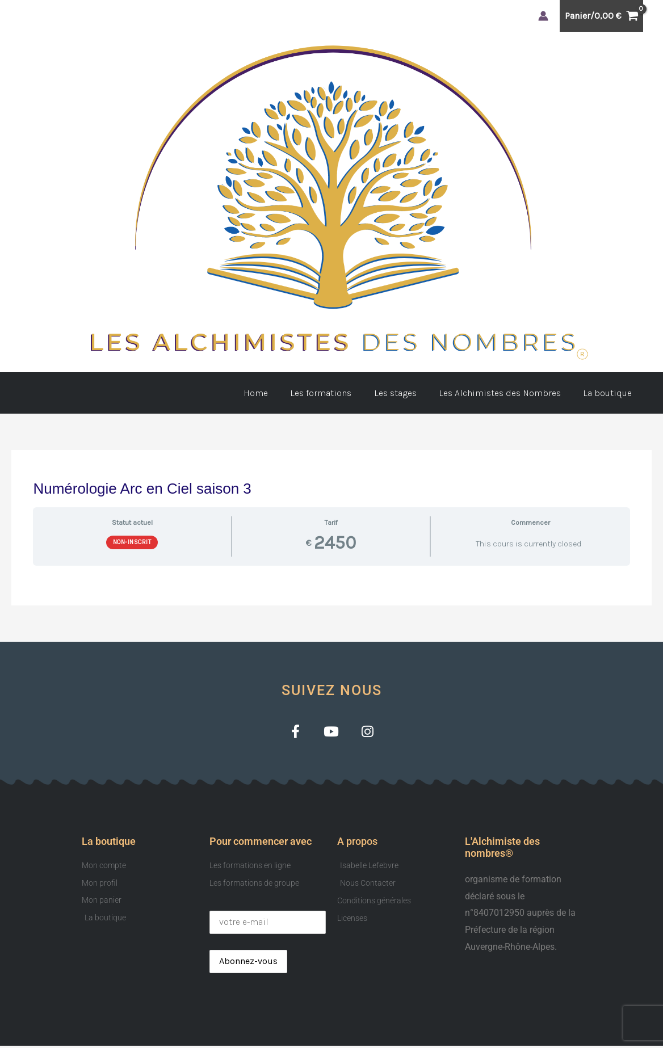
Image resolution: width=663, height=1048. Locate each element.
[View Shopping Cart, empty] (601, 16)
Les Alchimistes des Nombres (506, 393)
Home (274, 393)
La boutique (609, 393)
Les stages (405, 393)
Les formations (335, 393)
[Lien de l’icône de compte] (543, 16)
